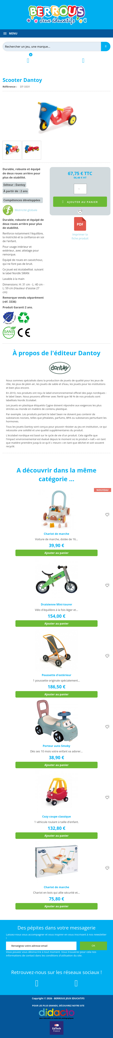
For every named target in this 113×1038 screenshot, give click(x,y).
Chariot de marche (56, 534)
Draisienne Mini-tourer (56, 604)
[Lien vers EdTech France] (56, 1034)
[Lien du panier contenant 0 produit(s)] (28, 63)
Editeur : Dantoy (14, 185)
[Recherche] (105, 46)
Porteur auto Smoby (56, 746)
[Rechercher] (54, 46)
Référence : (10, 86)
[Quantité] (80, 189)
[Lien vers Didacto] (56, 1013)
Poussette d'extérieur (56, 675)
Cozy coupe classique (56, 816)
